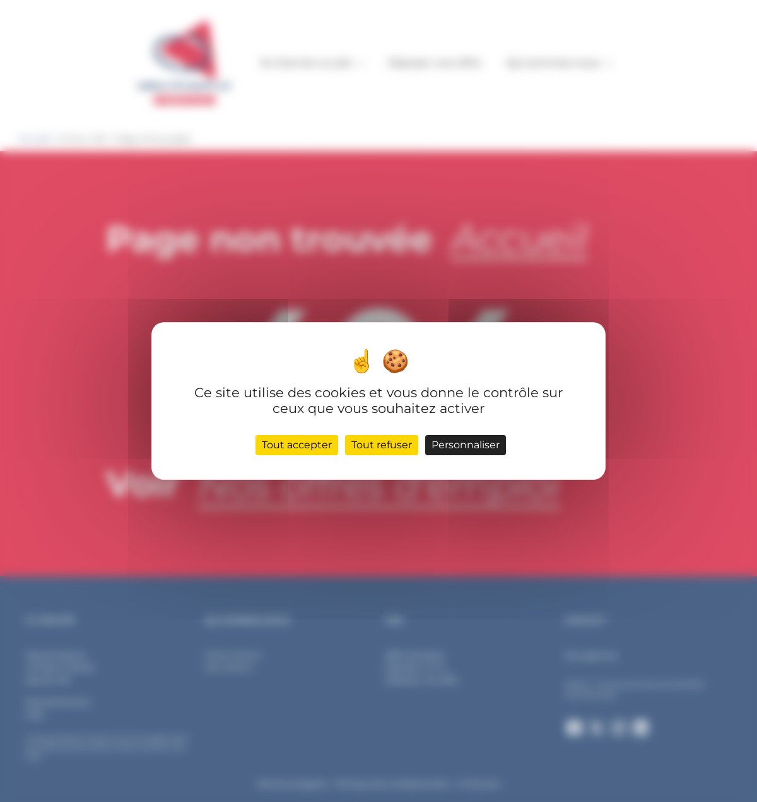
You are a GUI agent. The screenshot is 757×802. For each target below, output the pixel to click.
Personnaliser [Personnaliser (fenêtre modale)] (465, 445)
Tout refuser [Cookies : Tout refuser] (381, 445)
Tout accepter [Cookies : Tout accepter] (297, 445)
